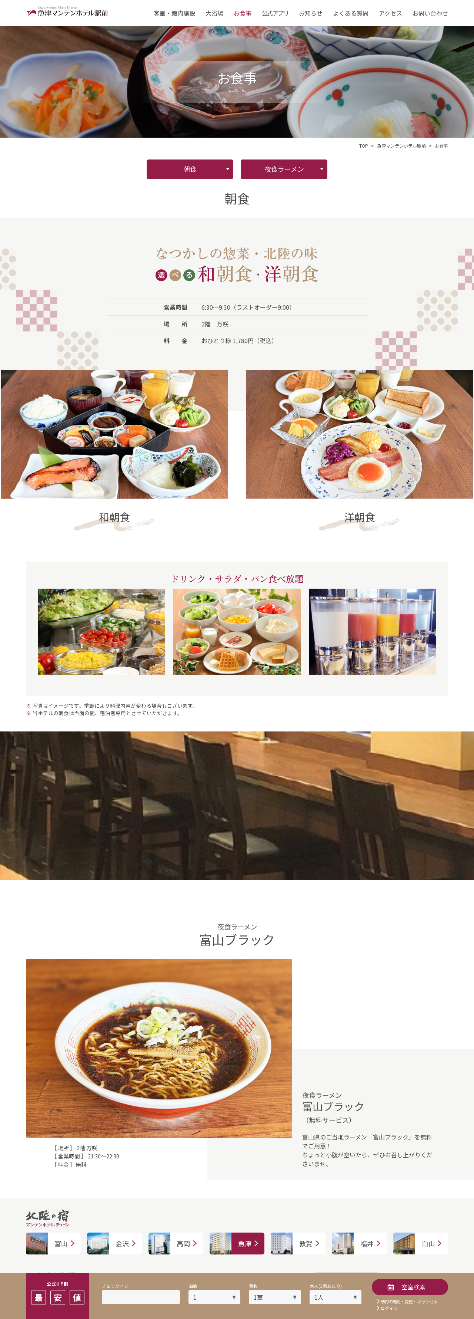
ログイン (389, 1308)
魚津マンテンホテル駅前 (401, 145)
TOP (363, 145)
